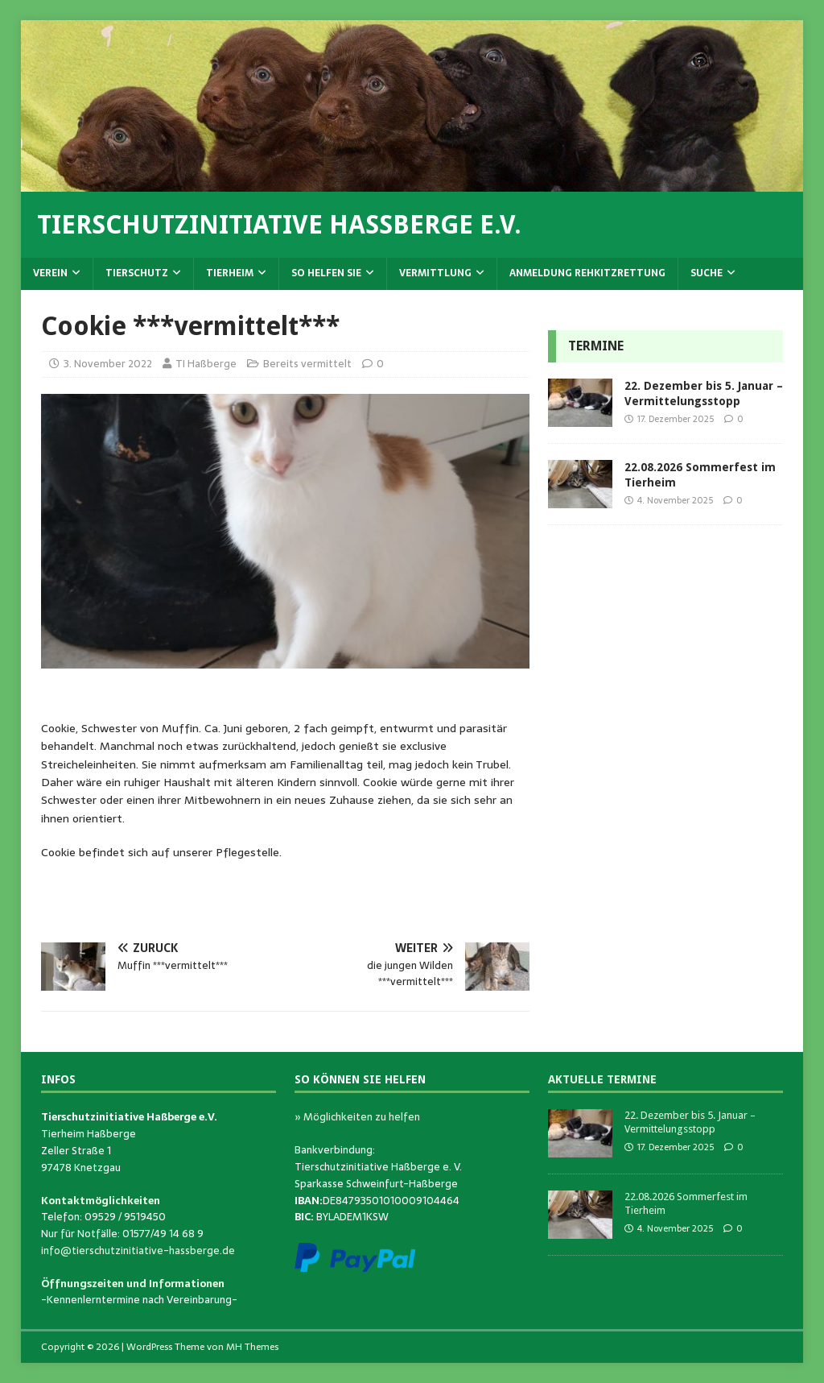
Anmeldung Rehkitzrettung (587, 273)
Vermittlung (435, 273)
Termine (596, 346)
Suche (706, 273)
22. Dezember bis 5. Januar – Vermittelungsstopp (690, 1122)
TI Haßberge (206, 363)
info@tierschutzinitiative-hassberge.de (138, 1250)
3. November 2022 (108, 363)
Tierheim (229, 273)
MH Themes (252, 1347)
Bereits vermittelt (307, 363)
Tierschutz (136, 273)
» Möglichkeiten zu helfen (357, 1116)
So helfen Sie (326, 273)
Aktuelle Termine (602, 1079)
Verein (50, 273)
